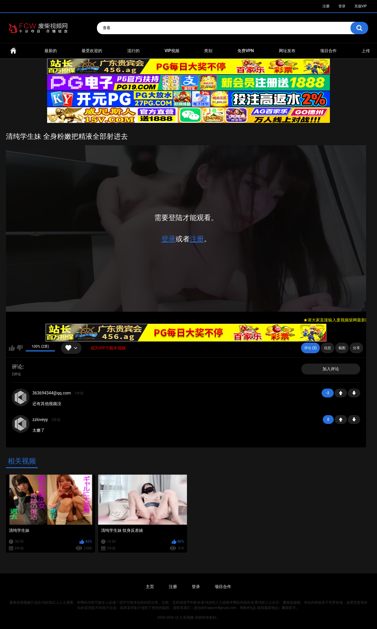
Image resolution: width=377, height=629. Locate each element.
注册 (326, 6)
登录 (341, 6)
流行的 (133, 50)
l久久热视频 (184, 617)
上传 (366, 50)
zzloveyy (40, 419)
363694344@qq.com (51, 393)
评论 (17, 367)
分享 (356, 348)
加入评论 (331, 368)
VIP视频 (172, 50)
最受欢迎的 (92, 50)
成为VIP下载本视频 (108, 348)
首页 (13, 50)
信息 (327, 348)
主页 (150, 586)
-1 (354, 393)
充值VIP (360, 6)
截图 (341, 348)
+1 (341, 393)
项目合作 (328, 50)
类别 (208, 50)
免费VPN (245, 50)
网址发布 (287, 50)
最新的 (50, 50)
